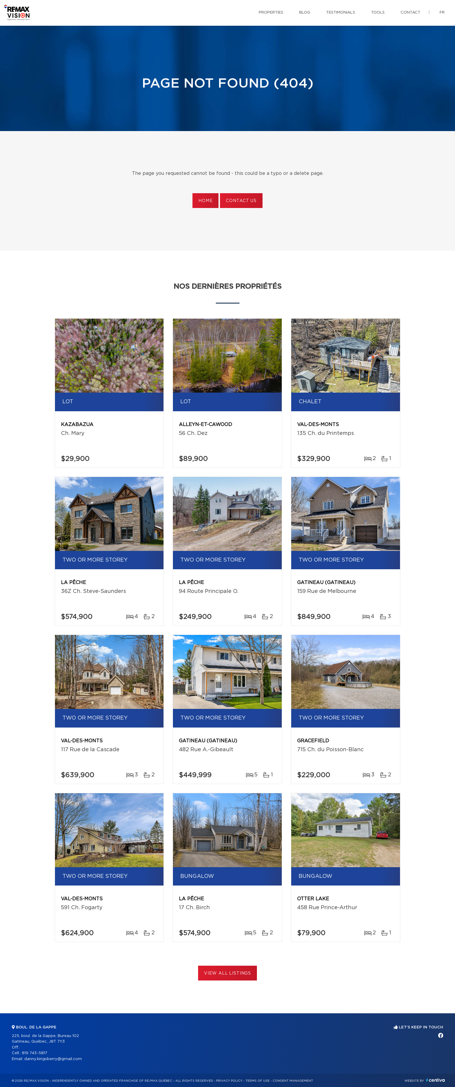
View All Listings (227, 973)
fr (442, 12)
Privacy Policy (229, 1080)
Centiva (435, 1080)
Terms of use (257, 1080)
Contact (410, 12)
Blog (304, 12)
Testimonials (340, 12)
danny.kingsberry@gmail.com (53, 1059)
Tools (378, 12)
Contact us (241, 201)
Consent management (293, 1080)
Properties (271, 12)
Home (205, 201)
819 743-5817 (34, 1053)
